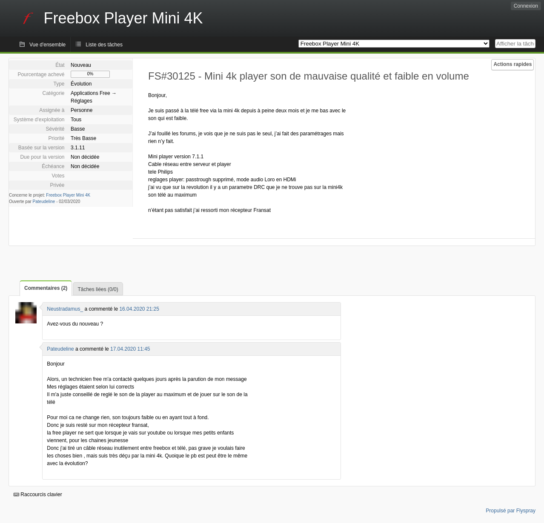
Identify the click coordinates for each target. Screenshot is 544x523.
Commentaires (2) (45, 288)
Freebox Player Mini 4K (68, 195)
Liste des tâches (104, 45)
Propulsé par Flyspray (510, 511)
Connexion (526, 6)
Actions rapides (512, 64)
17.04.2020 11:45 (130, 349)
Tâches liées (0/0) (97, 289)
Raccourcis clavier (38, 494)
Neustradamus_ (65, 309)
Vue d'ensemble (47, 45)
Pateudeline (44, 201)
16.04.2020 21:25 (139, 309)
